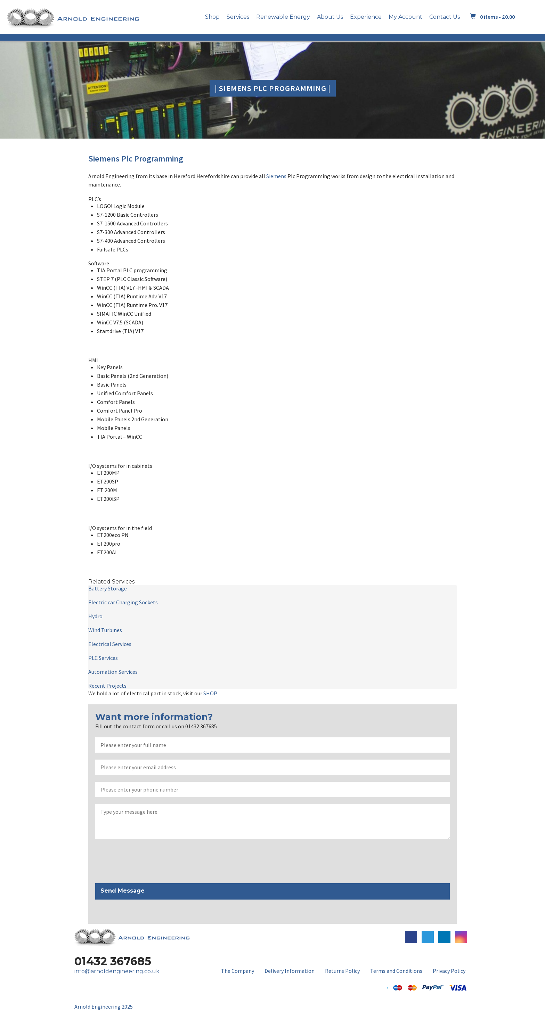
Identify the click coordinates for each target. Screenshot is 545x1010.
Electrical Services (109, 643)
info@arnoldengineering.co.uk (117, 971)
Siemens (104, 158)
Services (238, 17)
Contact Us (444, 17)
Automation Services (113, 671)
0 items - (497, 16)
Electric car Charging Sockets (123, 602)
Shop (212, 17)
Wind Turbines (105, 630)
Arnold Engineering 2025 (103, 1006)
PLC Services (103, 657)
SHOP (210, 693)
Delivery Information (290, 970)
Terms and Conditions (396, 970)
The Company (237, 970)
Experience (366, 17)
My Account (405, 17)
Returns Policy (342, 970)
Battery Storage (107, 588)
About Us (330, 17)
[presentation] (148, 861)
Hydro (95, 616)
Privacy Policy (449, 970)
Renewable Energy (283, 17)
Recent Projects (107, 685)
